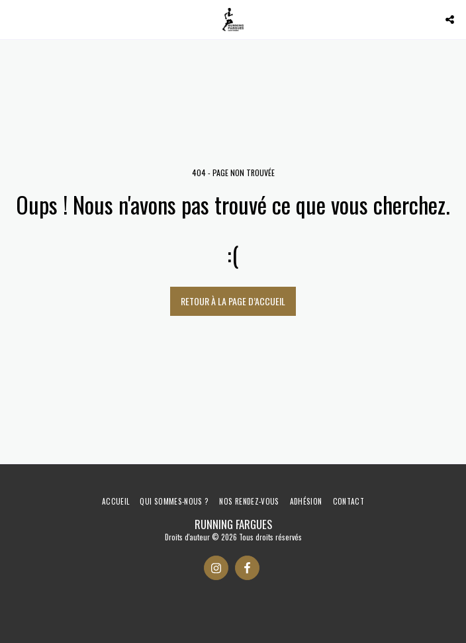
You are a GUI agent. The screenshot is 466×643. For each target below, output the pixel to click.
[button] (14, 19)
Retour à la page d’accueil (233, 301)
